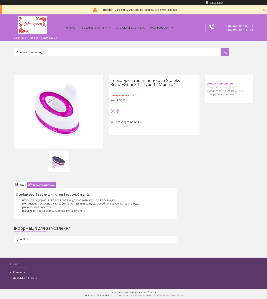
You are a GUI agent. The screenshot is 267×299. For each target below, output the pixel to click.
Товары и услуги (94, 27)
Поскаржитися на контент (137, 295)
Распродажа (159, 27)
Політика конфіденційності (169, 295)
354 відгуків (216, 2)
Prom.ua (152, 292)
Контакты (19, 272)
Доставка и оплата (25, 277)
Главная (70, 27)
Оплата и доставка (130, 27)
